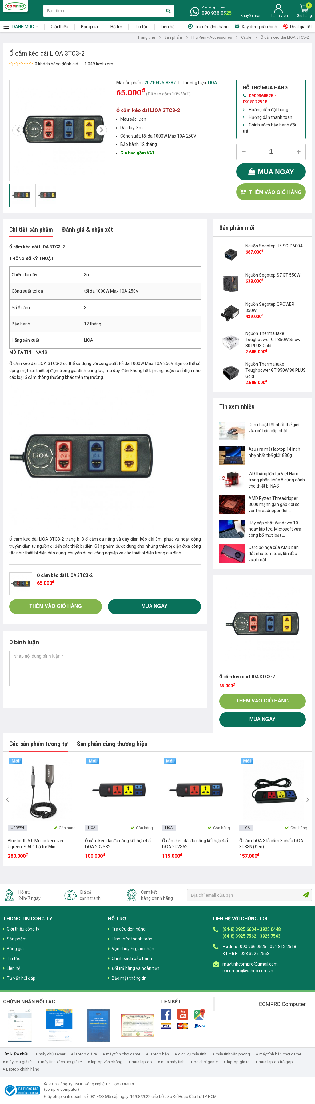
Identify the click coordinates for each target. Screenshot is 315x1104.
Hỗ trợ (116, 26)
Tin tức (141, 26)
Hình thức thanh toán (132, 938)
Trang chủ (146, 37)
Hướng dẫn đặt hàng (268, 109)
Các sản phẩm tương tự (38, 744)
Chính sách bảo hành (132, 958)
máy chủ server (52, 1054)
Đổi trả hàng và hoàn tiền (135, 968)
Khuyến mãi (250, 16)
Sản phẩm (173, 37)
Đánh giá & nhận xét (87, 229)
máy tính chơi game (123, 1054)
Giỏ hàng (304, 16)
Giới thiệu (59, 26)
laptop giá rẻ (85, 1054)
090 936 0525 (216, 13)
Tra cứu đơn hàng (212, 26)
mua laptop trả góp (276, 1061)
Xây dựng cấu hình (259, 26)
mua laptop (142, 1061)
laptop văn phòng (106, 1061)
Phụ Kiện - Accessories (211, 37)
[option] (59, 130)
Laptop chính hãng (22, 1069)
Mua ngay (276, 172)
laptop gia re (238, 1061)
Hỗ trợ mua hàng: (266, 88)
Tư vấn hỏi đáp (21, 978)
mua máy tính (173, 1061)
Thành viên (278, 16)
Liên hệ (167, 26)
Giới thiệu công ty (23, 929)
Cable (246, 37)
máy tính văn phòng (233, 1054)
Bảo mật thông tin (129, 978)
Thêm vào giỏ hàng (275, 192)
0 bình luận (24, 642)
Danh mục (23, 26)
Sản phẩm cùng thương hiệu (112, 744)
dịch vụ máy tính (192, 1054)
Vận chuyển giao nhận (133, 948)
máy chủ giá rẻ (19, 1061)
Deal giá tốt (301, 26)
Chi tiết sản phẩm (31, 229)
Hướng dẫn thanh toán (270, 117)
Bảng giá (89, 26)
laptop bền (159, 1054)
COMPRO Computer (282, 1004)
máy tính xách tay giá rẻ (61, 1061)
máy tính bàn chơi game (280, 1054)
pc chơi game (206, 1061)
